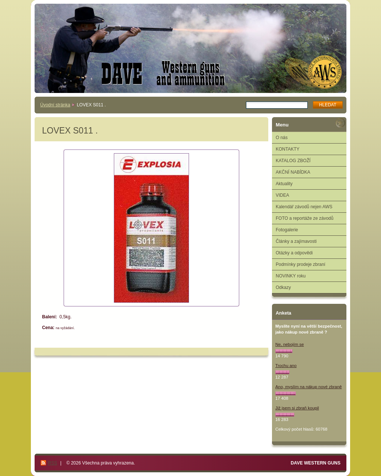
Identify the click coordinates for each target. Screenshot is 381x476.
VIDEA (282, 195)
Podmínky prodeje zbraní (300, 264)
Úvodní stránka (55, 104)
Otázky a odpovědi (294, 252)
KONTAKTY (288, 149)
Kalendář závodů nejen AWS (304, 206)
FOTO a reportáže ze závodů (304, 218)
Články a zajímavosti (296, 241)
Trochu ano (286, 365)
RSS (52, 463)
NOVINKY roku (290, 276)
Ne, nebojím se (289, 344)
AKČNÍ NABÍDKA (293, 172)
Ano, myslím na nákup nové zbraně (308, 387)
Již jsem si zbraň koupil (297, 408)
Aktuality (284, 183)
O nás (282, 137)
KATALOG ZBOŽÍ (293, 160)
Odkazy (283, 287)
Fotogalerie (287, 229)
